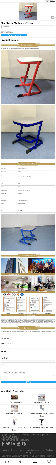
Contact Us (39, 450)
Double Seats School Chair (10, 343)
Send (28, 382)
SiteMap (28, 453)
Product (14, 450)
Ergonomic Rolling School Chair (14, 339)
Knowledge (29, 450)
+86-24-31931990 (10, 437)
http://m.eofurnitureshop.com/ (15, 439)
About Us (6, 450)
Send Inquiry (14, 35)
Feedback (50, 450)
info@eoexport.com (11, 438)
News (21, 450)
